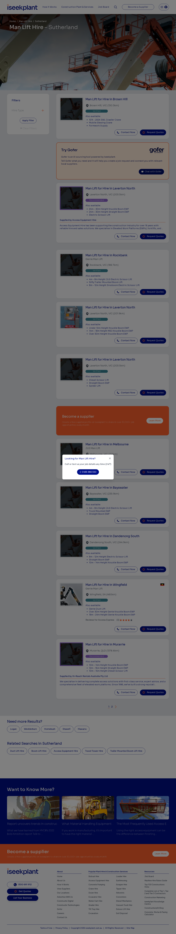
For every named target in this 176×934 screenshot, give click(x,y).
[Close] (109, 458)
